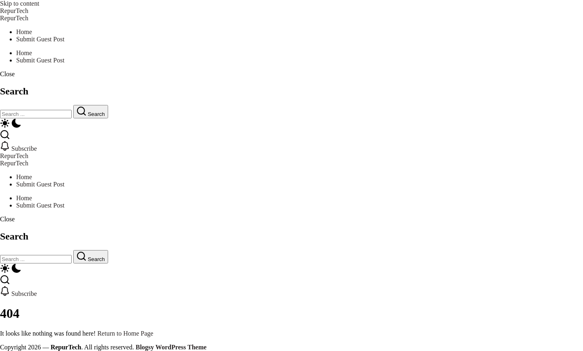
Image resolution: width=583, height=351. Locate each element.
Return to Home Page (125, 333)
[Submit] (90, 111)
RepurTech (14, 10)
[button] (291, 74)
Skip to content (19, 3)
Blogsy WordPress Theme (171, 347)
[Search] (36, 114)
